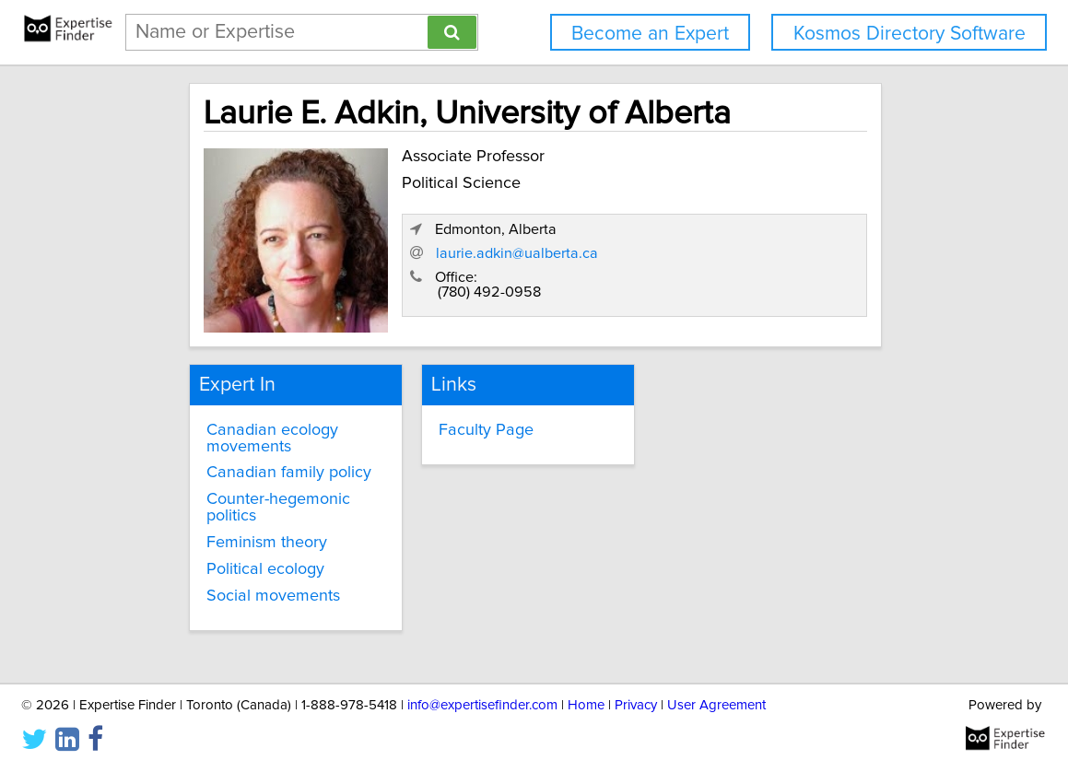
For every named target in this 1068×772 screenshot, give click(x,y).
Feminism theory (238, 528)
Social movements (244, 581)
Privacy (636, 705)
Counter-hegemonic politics (250, 493)
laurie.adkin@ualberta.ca (721, 258)
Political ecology (237, 554)
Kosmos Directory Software (909, 33)
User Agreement (716, 705)
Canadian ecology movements (244, 423)
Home (586, 705)
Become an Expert (650, 33)
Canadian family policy (260, 458)
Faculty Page (464, 415)
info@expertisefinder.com (482, 705)
